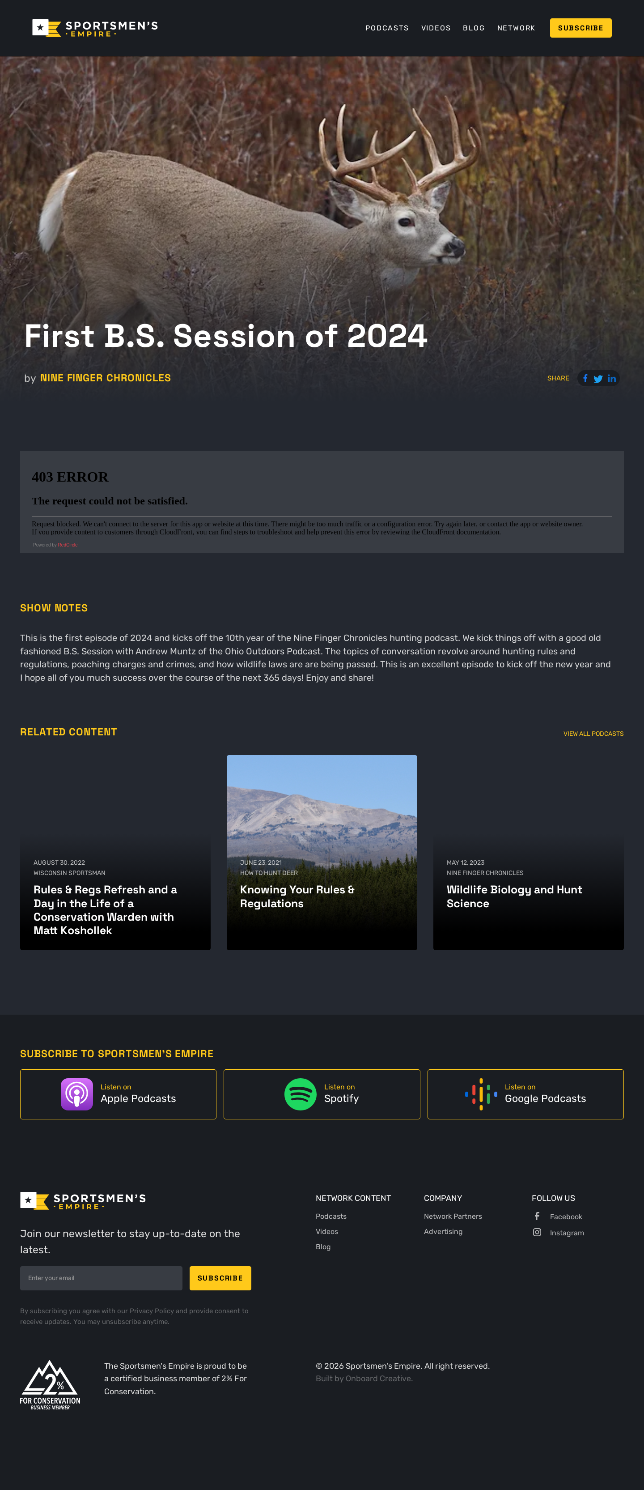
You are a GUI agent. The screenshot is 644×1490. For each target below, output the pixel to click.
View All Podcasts (594, 734)
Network (516, 28)
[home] (95, 28)
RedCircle (68, 544)
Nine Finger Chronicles (105, 377)
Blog (474, 28)
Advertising (443, 1231)
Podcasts (387, 28)
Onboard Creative (378, 1378)
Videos (436, 28)
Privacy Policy (153, 1311)
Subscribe (581, 28)
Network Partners (453, 1216)
